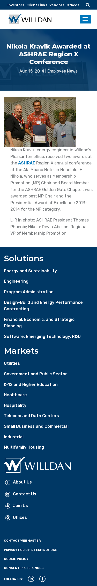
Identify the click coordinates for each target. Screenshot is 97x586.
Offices (72, 5)
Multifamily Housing (24, 447)
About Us (18, 482)
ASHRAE (26, 163)
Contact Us (20, 494)
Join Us (16, 505)
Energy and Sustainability (30, 270)
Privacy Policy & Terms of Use (30, 550)
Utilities (12, 363)
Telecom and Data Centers (31, 415)
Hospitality (15, 405)
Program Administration (29, 291)
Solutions (23, 258)
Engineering (16, 281)
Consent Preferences (23, 568)
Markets (21, 351)
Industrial (14, 436)
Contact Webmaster (22, 540)
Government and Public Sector (35, 373)
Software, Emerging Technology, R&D (42, 336)
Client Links (36, 5)
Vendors (56, 5)
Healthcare (15, 394)
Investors (16, 5)
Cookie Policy (16, 559)
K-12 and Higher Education (31, 384)
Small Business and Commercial (36, 426)
